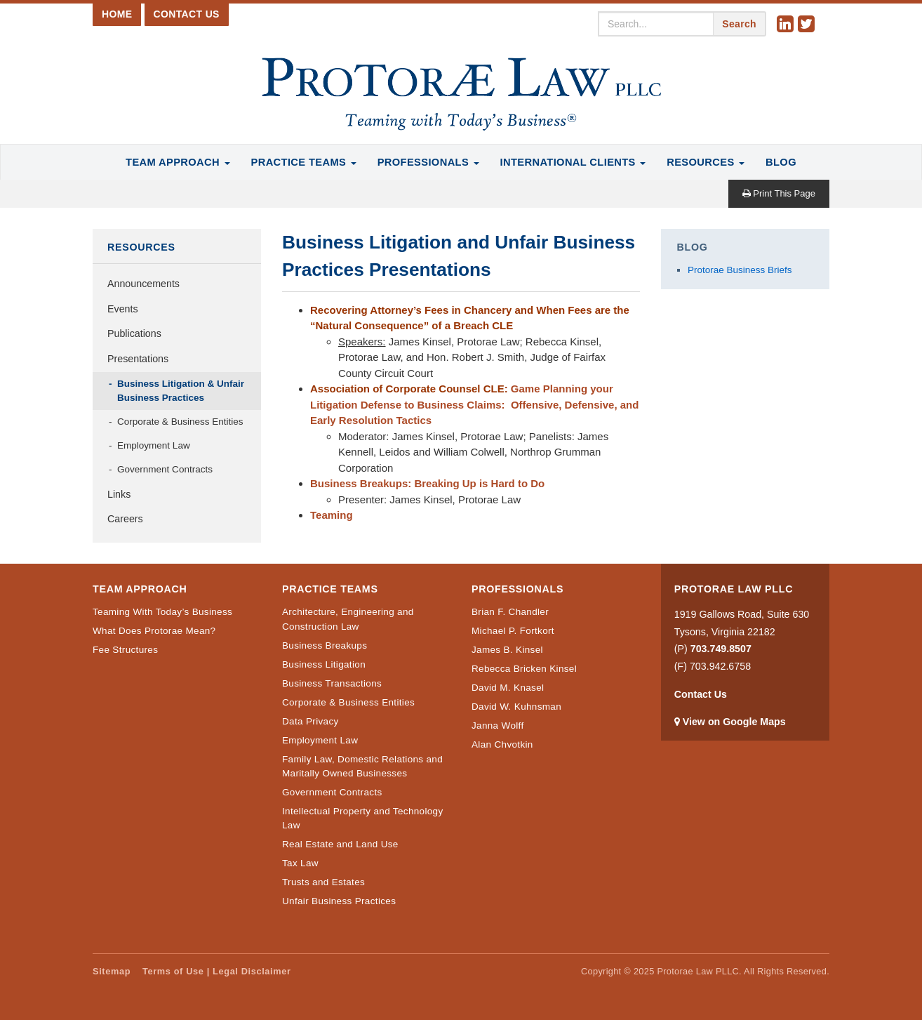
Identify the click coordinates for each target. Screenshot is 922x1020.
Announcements (143, 283)
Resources (705, 162)
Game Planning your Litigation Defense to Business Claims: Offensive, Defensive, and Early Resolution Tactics (474, 404)
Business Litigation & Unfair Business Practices (180, 390)
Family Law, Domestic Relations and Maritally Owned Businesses (362, 766)
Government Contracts (165, 469)
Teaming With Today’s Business (162, 612)
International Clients (573, 162)
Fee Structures (125, 649)
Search (739, 23)
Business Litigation (324, 664)
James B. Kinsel (507, 649)
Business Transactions (332, 683)
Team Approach (177, 162)
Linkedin (787, 24)
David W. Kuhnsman (516, 706)
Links (119, 494)
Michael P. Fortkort (513, 630)
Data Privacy (310, 721)
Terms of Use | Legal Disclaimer (216, 971)
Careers (125, 518)
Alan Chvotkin (502, 744)
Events (122, 308)
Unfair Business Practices (339, 901)
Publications (134, 333)
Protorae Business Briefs (740, 270)
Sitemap (112, 971)
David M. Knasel (508, 687)
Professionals (428, 162)
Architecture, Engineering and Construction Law (348, 619)
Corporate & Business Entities (180, 421)
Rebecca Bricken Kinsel (524, 668)
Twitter (808, 24)
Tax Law (300, 863)
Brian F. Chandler (510, 612)
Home (117, 14)
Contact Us (187, 14)
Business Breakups (324, 645)
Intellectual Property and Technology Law (362, 818)
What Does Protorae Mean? (154, 630)
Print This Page (778, 193)
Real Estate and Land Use (340, 844)
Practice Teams (303, 162)
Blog (781, 162)
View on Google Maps (734, 721)
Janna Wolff (498, 725)
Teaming (331, 515)
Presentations (137, 358)
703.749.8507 (720, 648)
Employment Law (153, 445)
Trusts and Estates (323, 882)
